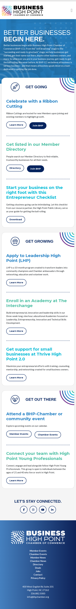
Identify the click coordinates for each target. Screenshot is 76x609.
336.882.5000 (38, 593)
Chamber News (38, 561)
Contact (38, 574)
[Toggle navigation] (71, 10)
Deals (38, 567)
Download (16, 219)
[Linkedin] (52, 509)
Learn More (16, 125)
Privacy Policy (38, 578)
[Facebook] (23, 509)
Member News (38, 557)
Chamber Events (48, 434)
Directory (15, 168)
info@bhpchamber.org (38, 597)
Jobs (38, 571)
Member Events (19, 434)
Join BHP (38, 125)
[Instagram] (33, 509)
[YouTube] (42, 509)
